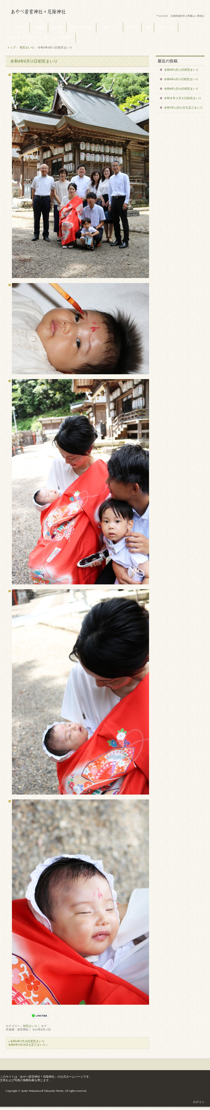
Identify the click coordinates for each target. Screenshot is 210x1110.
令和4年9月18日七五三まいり (26, 1044)
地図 (148, 27)
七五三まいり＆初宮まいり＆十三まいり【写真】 (40, 37)
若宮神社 (39, 27)
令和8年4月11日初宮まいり (181, 79)
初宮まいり (30, 1026)
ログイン (198, 1102)
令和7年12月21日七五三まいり (183, 107)
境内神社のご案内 (81, 27)
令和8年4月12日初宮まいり (181, 69)
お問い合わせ (166, 27)
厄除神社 (57, 27)
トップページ (17, 27)
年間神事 (132, 27)
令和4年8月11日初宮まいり (34, 61)
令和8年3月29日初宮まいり (181, 88)
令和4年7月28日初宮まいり (27, 1041)
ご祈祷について (110, 27)
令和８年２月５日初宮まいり (182, 98)
